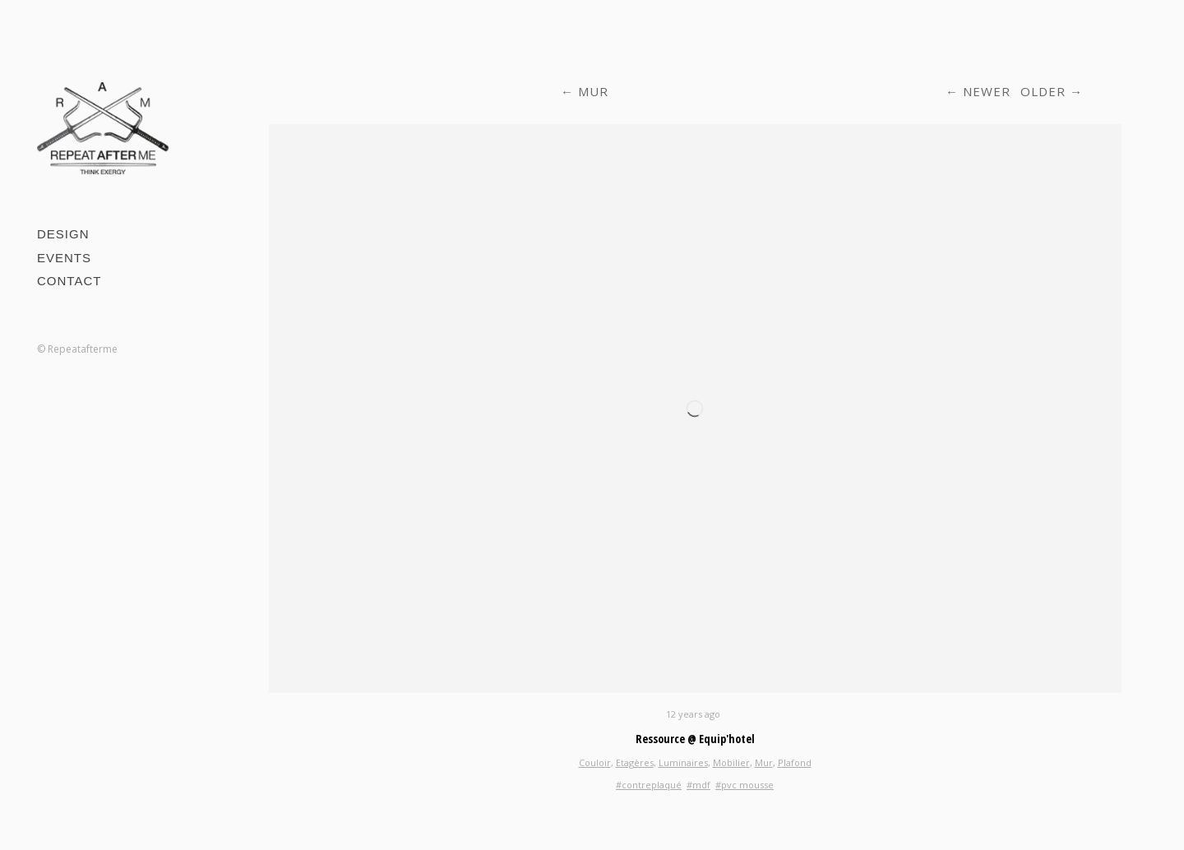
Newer (987, 91)
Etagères (635, 762)
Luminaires (683, 762)
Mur (593, 91)
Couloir (595, 762)
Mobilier (731, 762)
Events (64, 258)
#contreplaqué (649, 784)
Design (63, 234)
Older (1043, 91)
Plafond (795, 762)
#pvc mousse (744, 784)
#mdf (698, 784)
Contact (69, 281)
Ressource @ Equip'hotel (695, 738)
